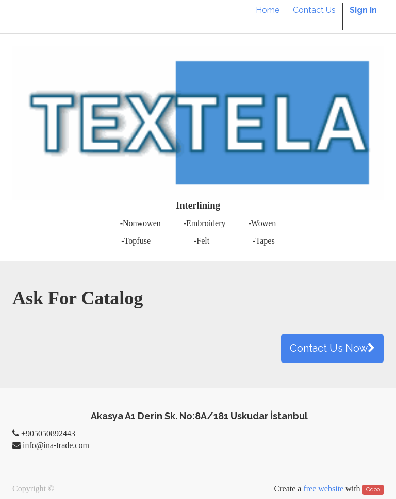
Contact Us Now (332, 348)
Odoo (373, 489)
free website (323, 488)
